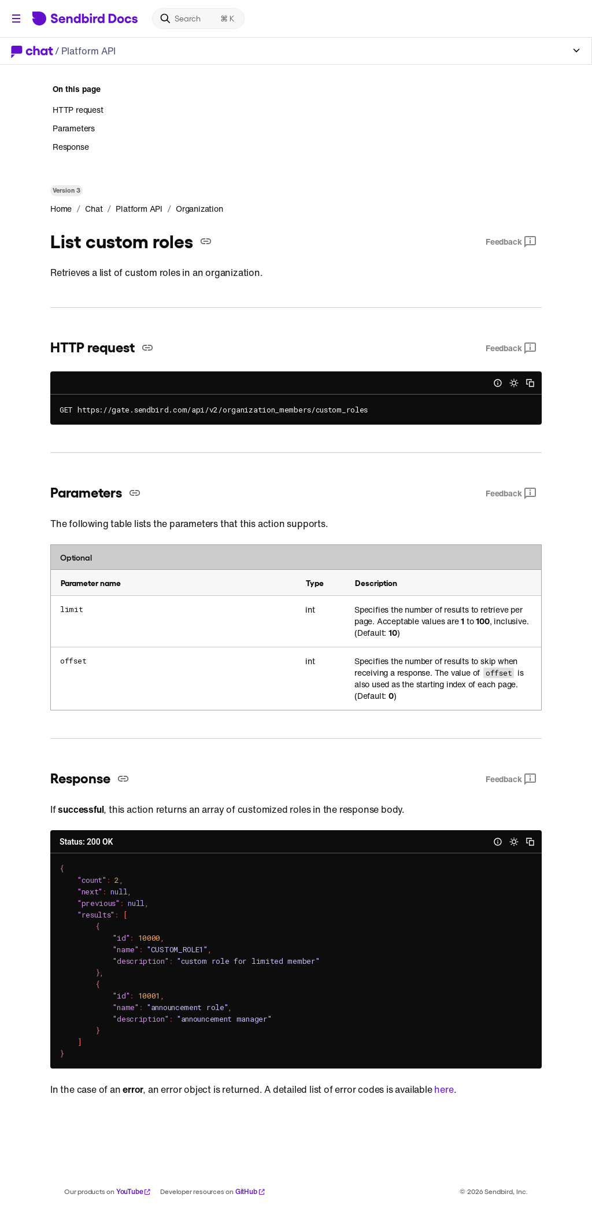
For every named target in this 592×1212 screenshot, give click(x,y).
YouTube (133, 1191)
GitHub (250, 1191)
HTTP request (78, 110)
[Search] (198, 18)
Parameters (74, 128)
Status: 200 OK (86, 841)
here (443, 1089)
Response (70, 147)
